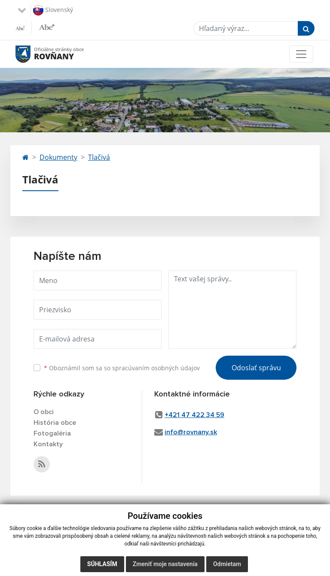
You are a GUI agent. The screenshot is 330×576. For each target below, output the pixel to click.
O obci (44, 411)
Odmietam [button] (227, 564)
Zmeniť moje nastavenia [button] (165, 564)
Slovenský (53, 10)
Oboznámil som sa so (122, 368)
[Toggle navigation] (301, 54)
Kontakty (48, 444)
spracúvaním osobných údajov (156, 368)
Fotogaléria (52, 433)
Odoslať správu (256, 367)
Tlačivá (99, 157)
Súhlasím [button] (102, 564)
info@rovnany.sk (191, 432)
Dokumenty (58, 157)
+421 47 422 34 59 (194, 414)
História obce (55, 422)
